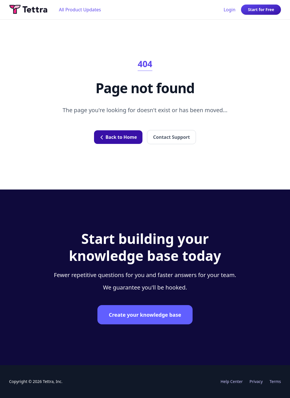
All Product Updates (80, 10)
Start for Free (261, 9)
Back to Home (118, 137)
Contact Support (171, 137)
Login (229, 10)
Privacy (256, 381)
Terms (275, 381)
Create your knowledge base (145, 314)
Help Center (232, 381)
